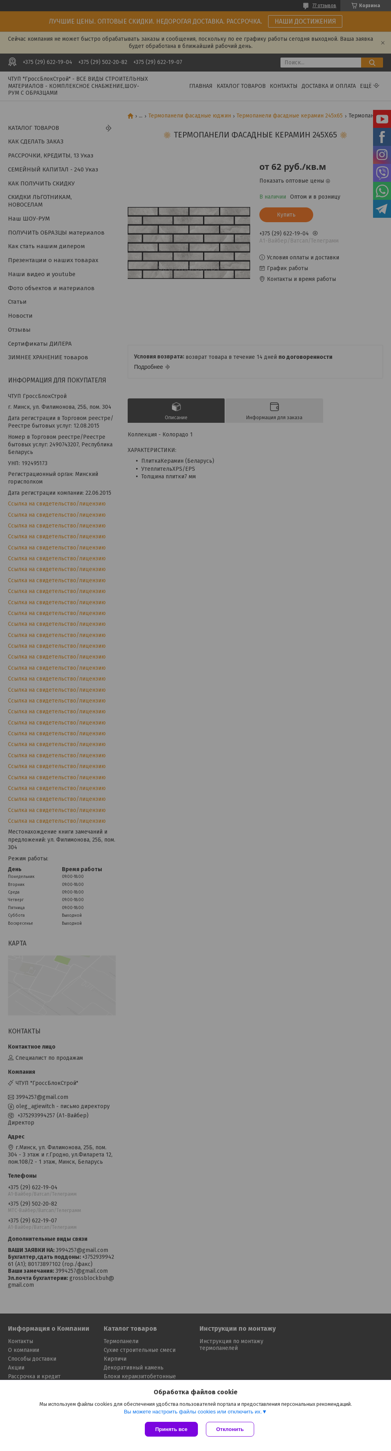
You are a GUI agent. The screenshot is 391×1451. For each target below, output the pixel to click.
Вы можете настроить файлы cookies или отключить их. (193, 1412)
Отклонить (230, 1429)
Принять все (171, 1429)
